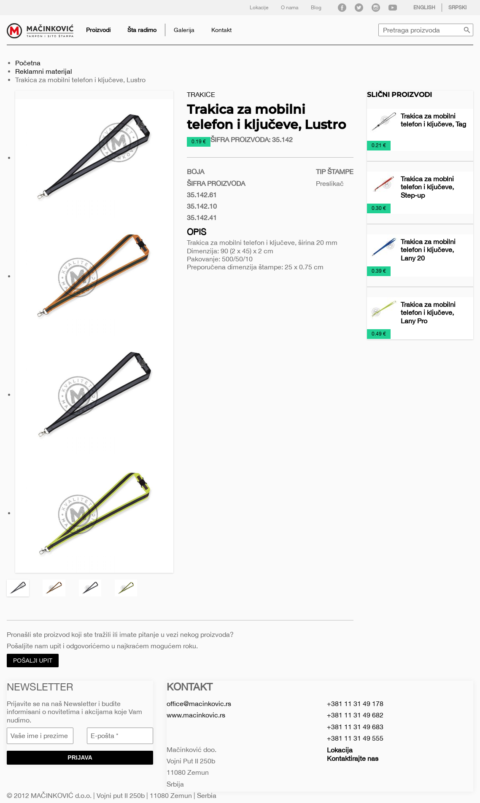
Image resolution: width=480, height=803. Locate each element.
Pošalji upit (32, 660)
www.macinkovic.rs (196, 715)
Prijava (79, 757)
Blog (316, 8)
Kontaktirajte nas (352, 758)
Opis (196, 231)
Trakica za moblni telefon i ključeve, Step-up (427, 187)
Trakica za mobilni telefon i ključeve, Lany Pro (428, 312)
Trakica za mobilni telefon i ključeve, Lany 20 (428, 249)
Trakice (201, 94)
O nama (289, 8)
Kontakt (221, 30)
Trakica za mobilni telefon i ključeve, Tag (433, 120)
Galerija (184, 30)
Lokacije (259, 8)
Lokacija (340, 750)
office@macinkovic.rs (199, 703)
